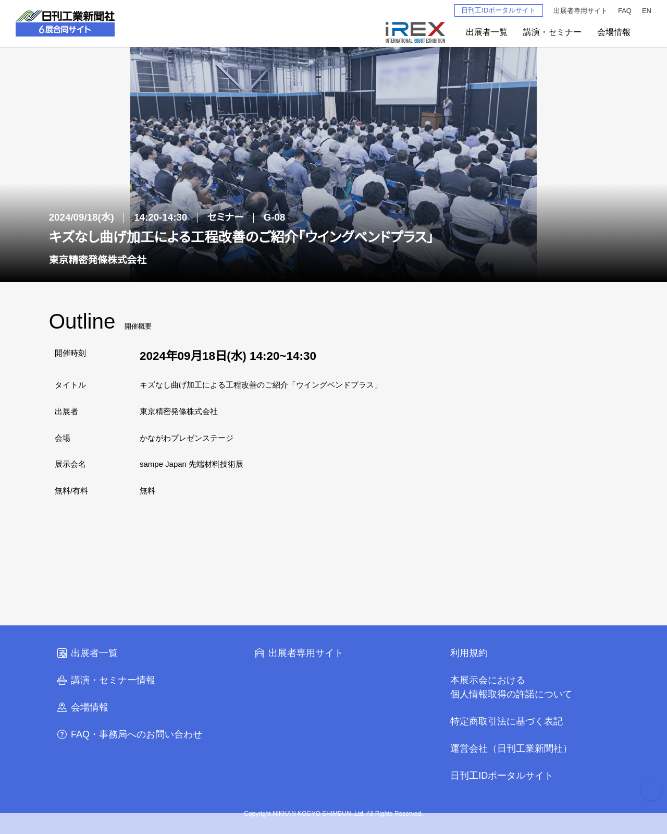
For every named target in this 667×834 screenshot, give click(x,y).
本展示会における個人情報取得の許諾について (511, 687)
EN (646, 11)
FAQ (625, 11)
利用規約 (469, 653)
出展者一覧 (487, 32)
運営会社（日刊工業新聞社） (511, 748)
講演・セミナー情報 (105, 680)
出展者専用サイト (580, 11)
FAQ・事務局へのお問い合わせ (129, 734)
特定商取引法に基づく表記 (506, 721)
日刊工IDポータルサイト (498, 10)
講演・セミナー (552, 32)
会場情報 (614, 32)
